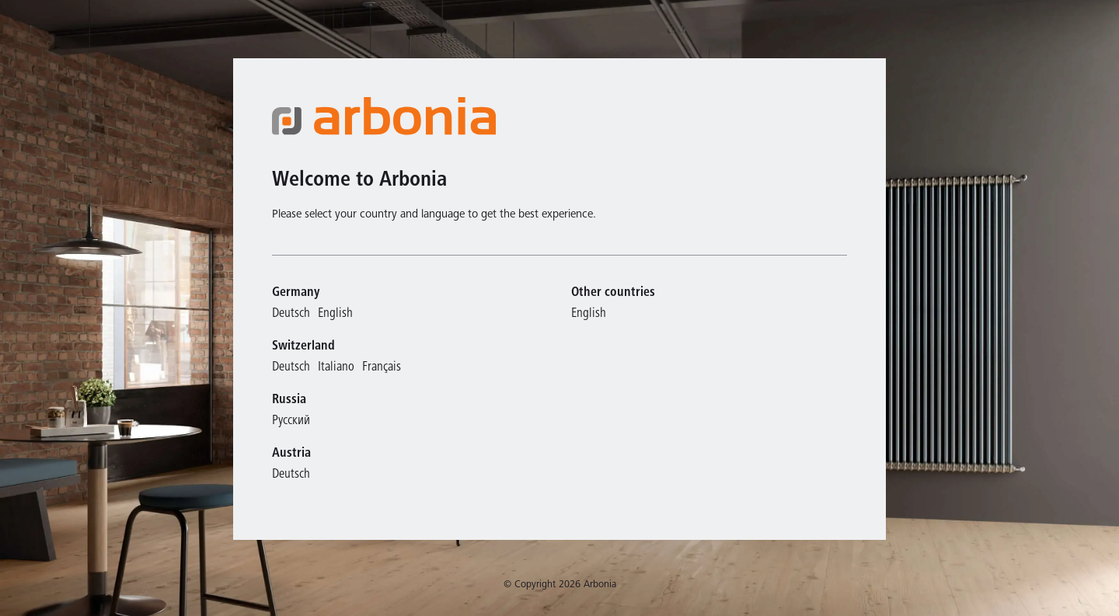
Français (381, 367)
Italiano (336, 367)
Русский (291, 421)
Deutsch (291, 314)
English (335, 314)
